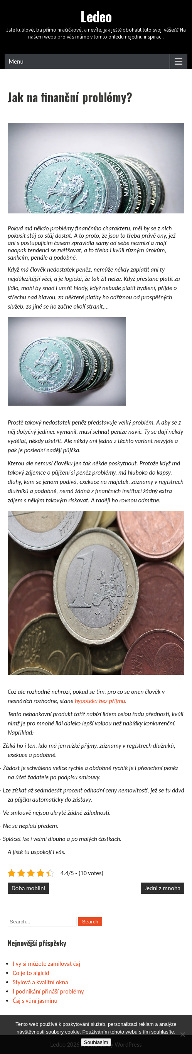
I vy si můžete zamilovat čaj (46, 963)
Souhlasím (96, 1042)
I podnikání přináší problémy (48, 991)
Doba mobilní (28, 888)
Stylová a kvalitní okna (40, 982)
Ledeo (96, 16)
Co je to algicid (31, 973)
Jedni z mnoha (162, 888)
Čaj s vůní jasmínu (35, 1000)
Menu (15, 61)
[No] (182, 1034)
